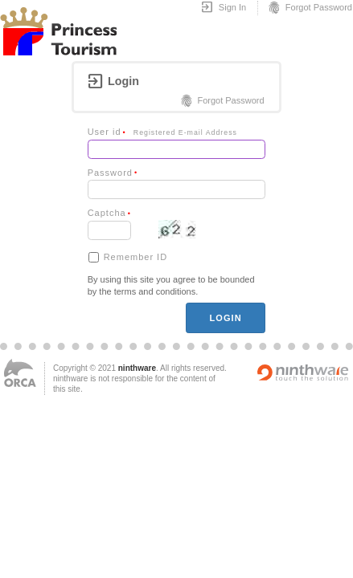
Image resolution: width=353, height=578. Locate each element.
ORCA (20, 373)
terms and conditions (155, 291)
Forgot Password (309, 8)
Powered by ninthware (303, 372)
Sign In (223, 8)
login (225, 318)
